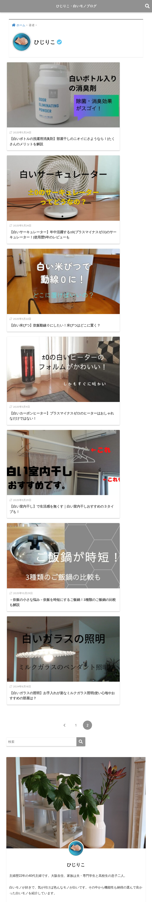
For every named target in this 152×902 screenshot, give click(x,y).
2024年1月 (18, 785)
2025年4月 (18, 732)
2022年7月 (18, 847)
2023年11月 (19, 794)
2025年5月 (18, 723)
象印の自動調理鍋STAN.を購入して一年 (40, 606)
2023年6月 (18, 811)
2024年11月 (19, 749)
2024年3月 (18, 776)
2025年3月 (18, 741)
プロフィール (106, 884)
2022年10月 (19, 838)
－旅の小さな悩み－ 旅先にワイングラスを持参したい (52, 624)
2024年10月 (19, 758)
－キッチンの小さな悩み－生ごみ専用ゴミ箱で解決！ (50, 597)
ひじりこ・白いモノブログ (76, 6)
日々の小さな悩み (23, 672)
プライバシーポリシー (75, 892)
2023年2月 (18, 820)
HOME (76, 876)
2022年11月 (19, 829)
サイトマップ (85, 884)
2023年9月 (18, 803)
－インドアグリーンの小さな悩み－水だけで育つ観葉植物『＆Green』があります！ (73, 615)
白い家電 (16, 690)
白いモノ (16, 681)
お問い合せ (125, 884)
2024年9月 (18, 767)
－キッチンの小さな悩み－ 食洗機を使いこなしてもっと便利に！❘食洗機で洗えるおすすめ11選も (75, 636)
